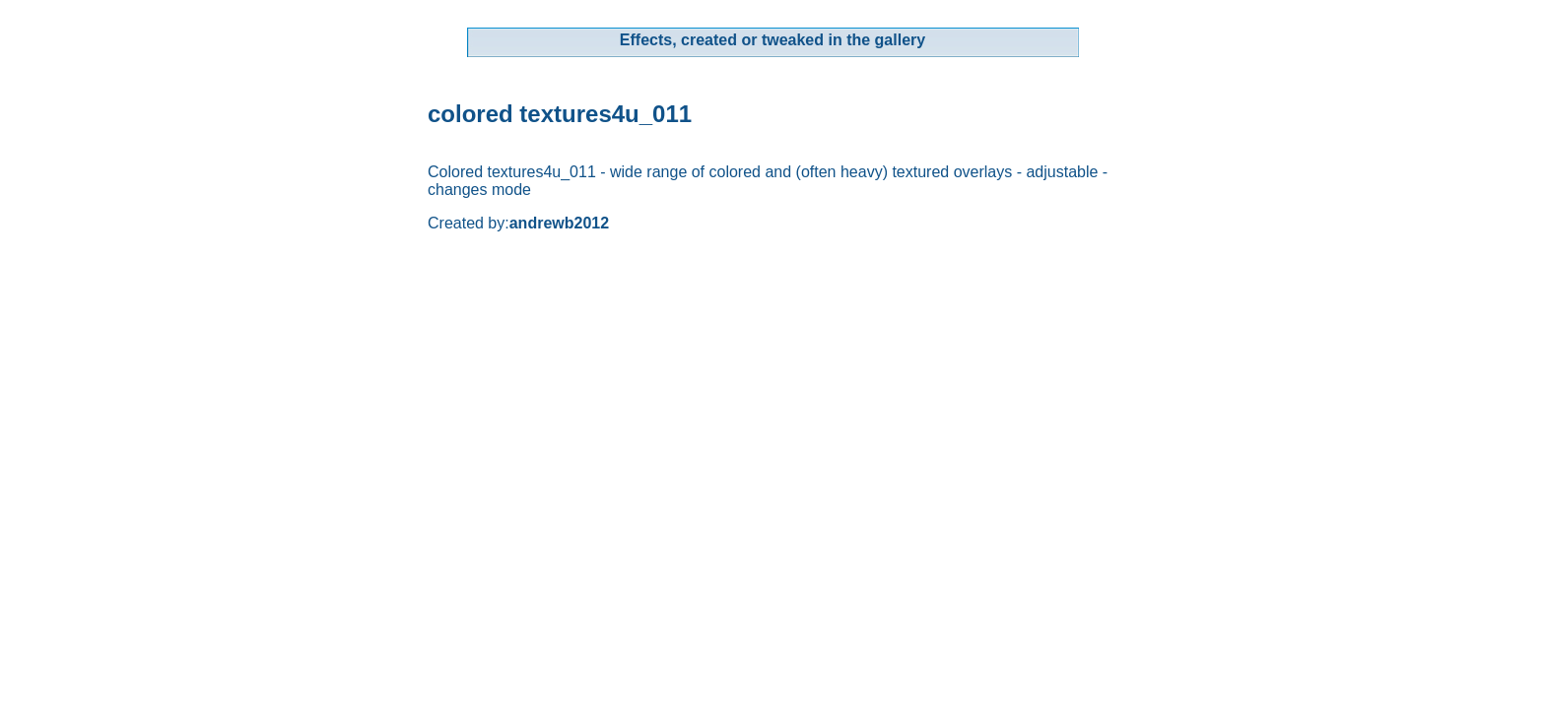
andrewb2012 (559, 223)
